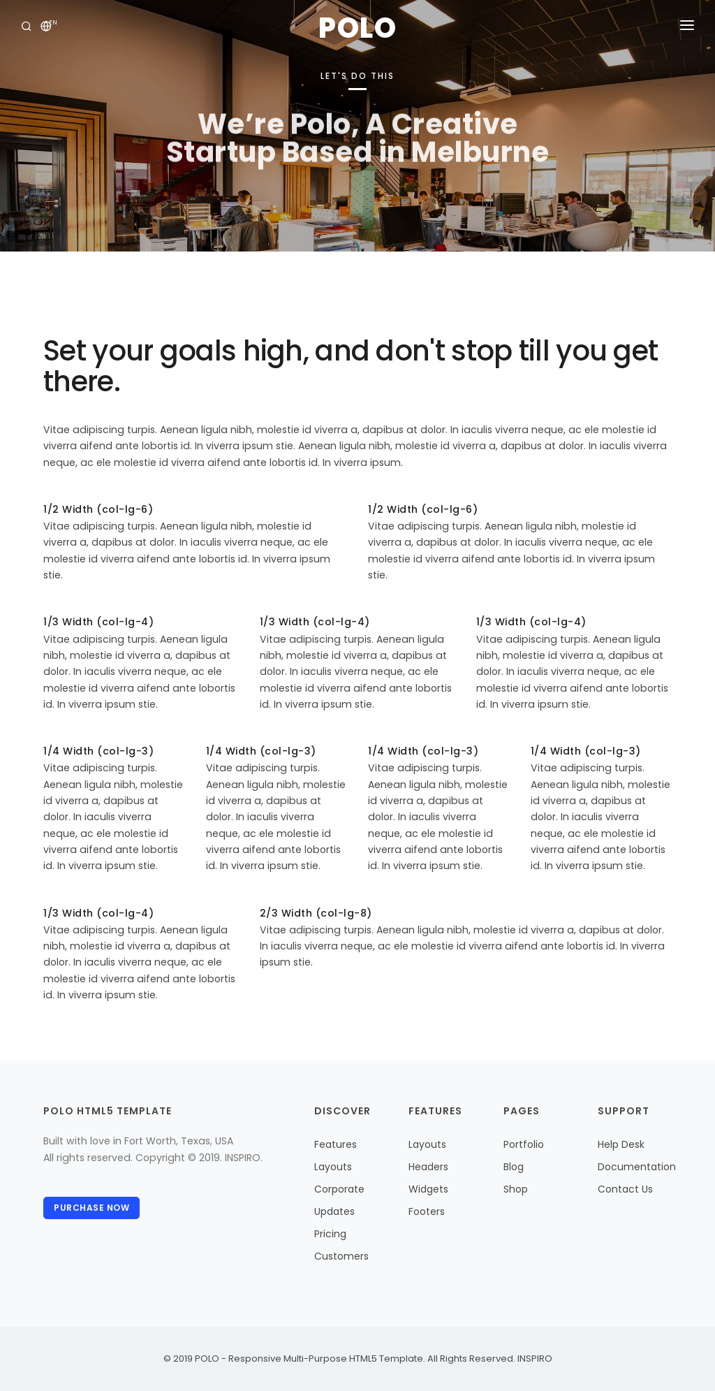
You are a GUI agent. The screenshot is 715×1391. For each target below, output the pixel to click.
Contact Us (625, 1189)
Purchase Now (91, 1208)
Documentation (637, 1167)
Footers (426, 1211)
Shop (515, 1189)
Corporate (339, 1189)
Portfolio (523, 1144)
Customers (341, 1256)
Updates (334, 1211)
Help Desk (621, 1144)
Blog (513, 1167)
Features (335, 1144)
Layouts (333, 1167)
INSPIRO (533, 1358)
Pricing (330, 1234)
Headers (428, 1167)
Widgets (428, 1189)
